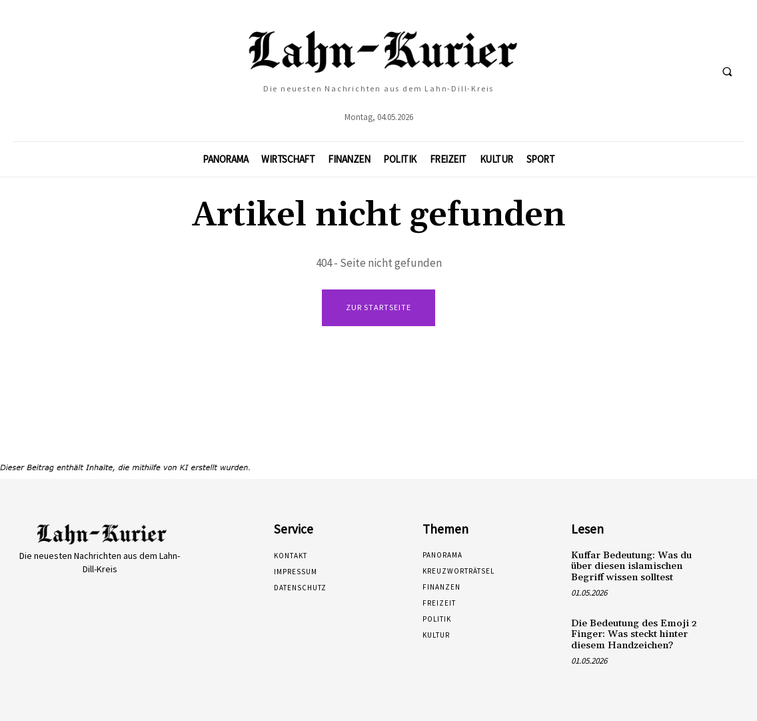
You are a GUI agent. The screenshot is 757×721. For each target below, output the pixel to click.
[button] (727, 71)
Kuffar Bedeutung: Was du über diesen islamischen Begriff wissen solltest (628, 565)
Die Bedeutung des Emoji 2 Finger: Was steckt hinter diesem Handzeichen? (629, 631)
